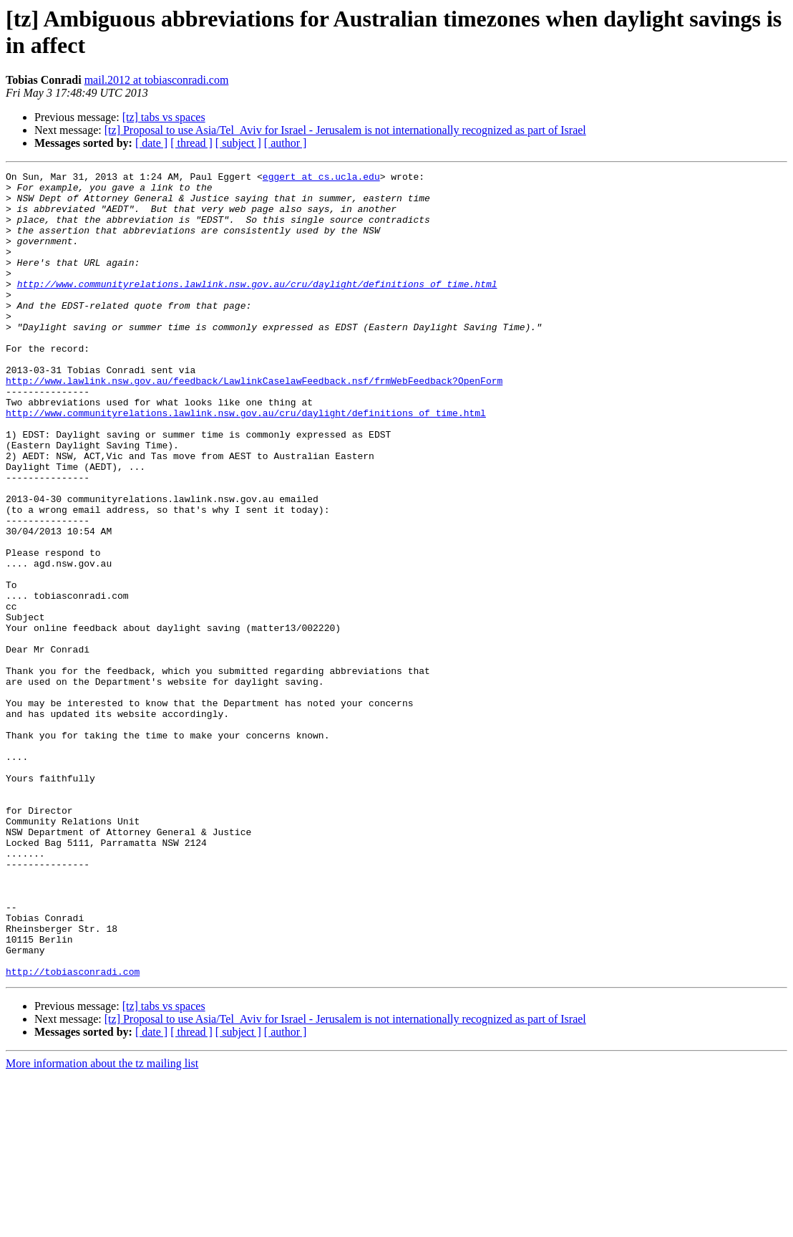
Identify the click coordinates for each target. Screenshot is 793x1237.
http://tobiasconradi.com (73, 1132)
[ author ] (285, 143)
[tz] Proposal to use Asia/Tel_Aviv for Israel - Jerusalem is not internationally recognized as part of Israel (345, 130)
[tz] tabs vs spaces (163, 117)
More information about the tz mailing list (102, 1224)
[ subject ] (238, 143)
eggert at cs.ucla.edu (321, 178)
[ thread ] (191, 143)
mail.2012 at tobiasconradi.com (156, 80)
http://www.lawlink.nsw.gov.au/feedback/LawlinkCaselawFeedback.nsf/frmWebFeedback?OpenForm (254, 423)
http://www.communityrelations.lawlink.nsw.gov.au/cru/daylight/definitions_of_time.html (257, 307)
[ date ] (151, 143)
